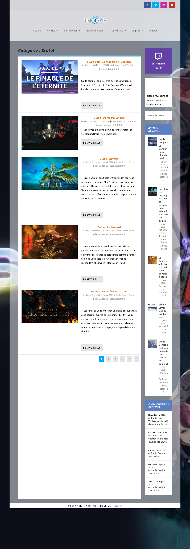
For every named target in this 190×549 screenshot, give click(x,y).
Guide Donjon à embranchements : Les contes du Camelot (163, 390)
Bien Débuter (163, 279)
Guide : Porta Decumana (109, 156)
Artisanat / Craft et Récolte (163, 271)
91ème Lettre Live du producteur (163, 349)
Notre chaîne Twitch (158, 102)
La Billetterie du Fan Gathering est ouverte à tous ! (163, 305)
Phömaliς (94, 159)
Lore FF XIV (117, 68)
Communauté (163, 332)
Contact (153, 68)
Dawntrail (119, 103)
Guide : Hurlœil (109, 197)
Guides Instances (95, 68)
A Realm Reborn (118, 159)
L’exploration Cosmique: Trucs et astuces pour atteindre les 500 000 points (163, 243)
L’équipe (136, 68)
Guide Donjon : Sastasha (157, 493)
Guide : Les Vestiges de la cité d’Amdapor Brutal (158, 459)
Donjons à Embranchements (163, 416)
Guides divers (163, 285)
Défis (127, 103)
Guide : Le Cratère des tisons (109, 329)
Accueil (37, 68)
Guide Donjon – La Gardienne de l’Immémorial (163, 187)
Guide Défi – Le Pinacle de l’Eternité (109, 100)
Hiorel (93, 103)
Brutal (111, 103)
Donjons (164, 208)
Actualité (50, 68)
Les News (163, 369)
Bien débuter (70, 68)
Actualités (163, 326)
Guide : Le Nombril (109, 265)
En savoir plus (92, 143)
